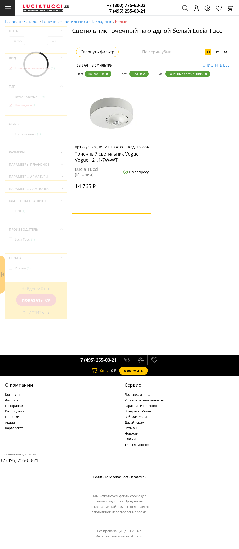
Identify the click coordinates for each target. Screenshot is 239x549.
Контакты (12, 394)
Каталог (31, 21)
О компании (19, 385)
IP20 (20, 211)
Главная (13, 21)
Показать (36, 300)
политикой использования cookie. (120, 512)
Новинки (12, 416)
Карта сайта (14, 428)
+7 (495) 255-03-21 (126, 11)
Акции (10, 422)
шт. (99, 371)
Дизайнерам (134, 422)
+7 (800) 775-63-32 (126, 5)
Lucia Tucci (25, 239)
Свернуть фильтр (97, 52)
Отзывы (131, 428)
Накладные (101, 21)
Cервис (133, 385)
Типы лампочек (137, 444)
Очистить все (216, 65)
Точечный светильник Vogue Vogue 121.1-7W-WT (107, 157)
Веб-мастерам (136, 416)
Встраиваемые (30, 97)
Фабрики (12, 400)
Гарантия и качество (141, 405)
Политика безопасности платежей (119, 477)
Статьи (130, 439)
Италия (23, 268)
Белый (139, 74)
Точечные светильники (65, 21)
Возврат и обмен (138, 411)
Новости (131, 433)
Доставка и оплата (139, 394)
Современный (28, 134)
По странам (14, 405)
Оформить (133, 371)
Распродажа (14, 411)
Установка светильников (144, 400)
